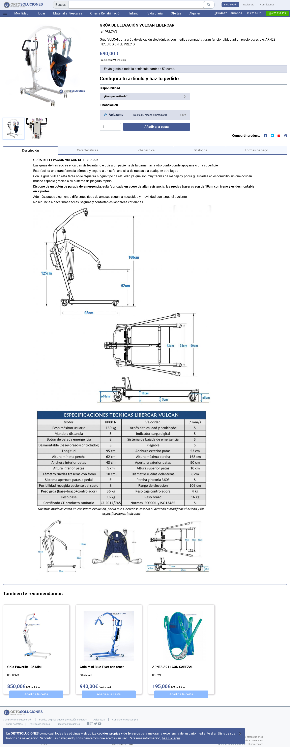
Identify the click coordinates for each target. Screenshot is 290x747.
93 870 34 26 (254, 13)
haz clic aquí (171, 738)
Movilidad (21, 13)
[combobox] (133, 5)
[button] (183, 115)
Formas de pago (256, 150)
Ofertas (176, 13)
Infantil (134, 13)
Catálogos (200, 150)
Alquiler (194, 13)
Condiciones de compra (125, 719)
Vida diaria (155, 13)
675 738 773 (277, 13)
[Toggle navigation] (5, 13)
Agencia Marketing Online (232, 744)
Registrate (248, 4)
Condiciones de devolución (17, 719)
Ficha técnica (145, 150)
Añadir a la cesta (36, 694)
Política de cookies (39, 724)
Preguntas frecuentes (68, 724)
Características (87, 150)
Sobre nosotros (14, 724)
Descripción (30, 150)
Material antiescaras (67, 13)
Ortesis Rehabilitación (105, 13)
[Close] (240, 733)
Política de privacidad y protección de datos (63, 719)
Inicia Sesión (230, 4)
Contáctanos (267, 4)
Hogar (40, 13)
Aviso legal (99, 719)
